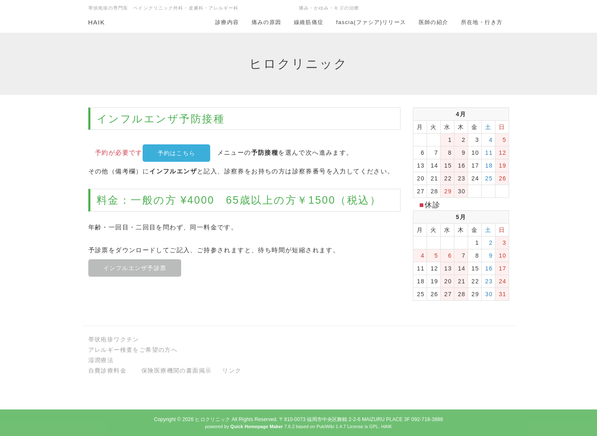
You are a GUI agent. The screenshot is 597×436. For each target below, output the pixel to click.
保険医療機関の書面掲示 (176, 370)
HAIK (96, 22)
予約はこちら (177, 153)
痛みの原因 (267, 22)
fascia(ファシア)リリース (371, 22)
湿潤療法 (101, 360)
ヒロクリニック (212, 419)
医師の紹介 (434, 22)
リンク (231, 370)
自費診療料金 (107, 370)
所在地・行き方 (482, 22)
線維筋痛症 (309, 22)
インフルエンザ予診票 (135, 268)
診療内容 (227, 22)
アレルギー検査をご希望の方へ (133, 349)
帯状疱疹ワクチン (113, 339)
